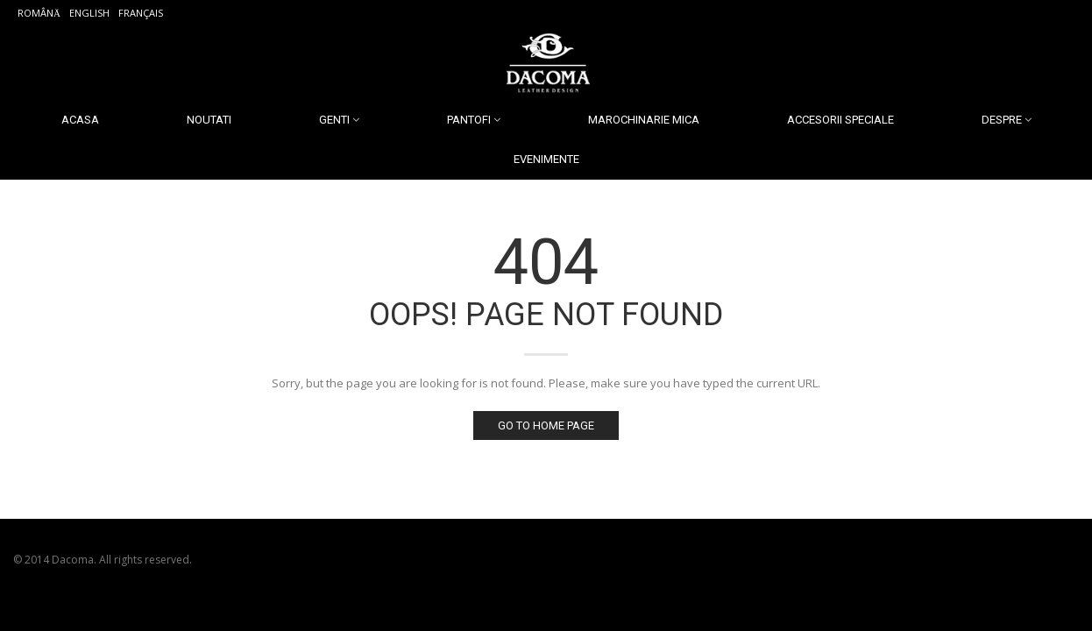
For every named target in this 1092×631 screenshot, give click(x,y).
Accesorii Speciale (840, 119)
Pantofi (469, 119)
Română (39, 12)
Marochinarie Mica (643, 119)
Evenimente (546, 159)
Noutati (209, 119)
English (89, 12)
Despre (1002, 119)
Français (140, 12)
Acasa (80, 119)
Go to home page (546, 425)
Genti (334, 119)
